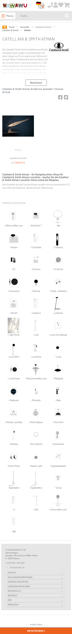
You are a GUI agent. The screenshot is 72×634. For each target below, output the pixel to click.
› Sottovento (58, 436)
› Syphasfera (35, 480)
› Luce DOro (13, 349)
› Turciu (58, 480)
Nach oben (36, 624)
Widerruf (12, 595)
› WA (13, 523)
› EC (13, 261)
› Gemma (35, 283)
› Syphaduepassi (58, 458)
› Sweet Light (35, 458)
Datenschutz (14, 591)
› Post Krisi (58, 414)
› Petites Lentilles (13, 414)
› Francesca (13, 283)
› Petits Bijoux (36, 414)
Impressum (13, 604)
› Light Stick (13, 327)
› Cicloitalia (35, 239)
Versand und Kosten (18, 582)
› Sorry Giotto (35, 436)
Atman (18, 149)
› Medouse (13, 392)
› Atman (13, 239)
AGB (9, 600)
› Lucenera (35, 349)
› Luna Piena (13, 370)
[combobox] (42, 16)
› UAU (35, 501)
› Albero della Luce (13, 217)
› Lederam (58, 305)
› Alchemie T (35, 217)
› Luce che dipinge (58, 327)
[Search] (67, 16)
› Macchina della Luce (36, 370)
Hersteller (25, 27)
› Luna (58, 349)
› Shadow (13, 436)
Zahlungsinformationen (20, 577)
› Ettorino (35, 261)
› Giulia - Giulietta (58, 283)
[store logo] (14, 5)
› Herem (13, 305)
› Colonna (58, 239)
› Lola (35, 327)
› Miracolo (35, 392)
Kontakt (12, 572)
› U (13, 501)
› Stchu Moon (13, 458)
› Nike (58, 392)
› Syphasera (13, 480)
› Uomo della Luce (58, 501)
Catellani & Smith (10, 30)
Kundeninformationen (19, 586)
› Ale (58, 217)
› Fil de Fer (58, 261)
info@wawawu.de (17, 567)
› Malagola (58, 370)
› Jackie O (35, 305)
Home (12, 27)
